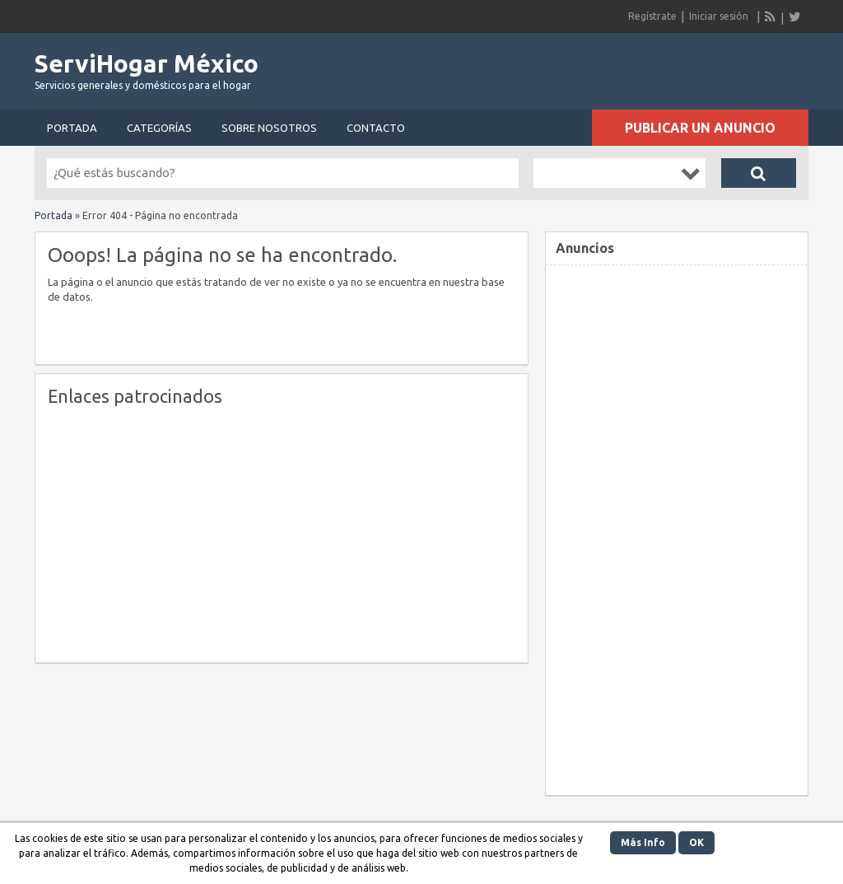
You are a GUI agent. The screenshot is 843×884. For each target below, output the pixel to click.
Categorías (159, 127)
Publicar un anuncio (700, 127)
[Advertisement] (186, 530)
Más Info (643, 842)
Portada (72, 127)
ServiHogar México (146, 63)
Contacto (376, 127)
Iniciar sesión (718, 16)
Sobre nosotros (269, 127)
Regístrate (652, 16)
